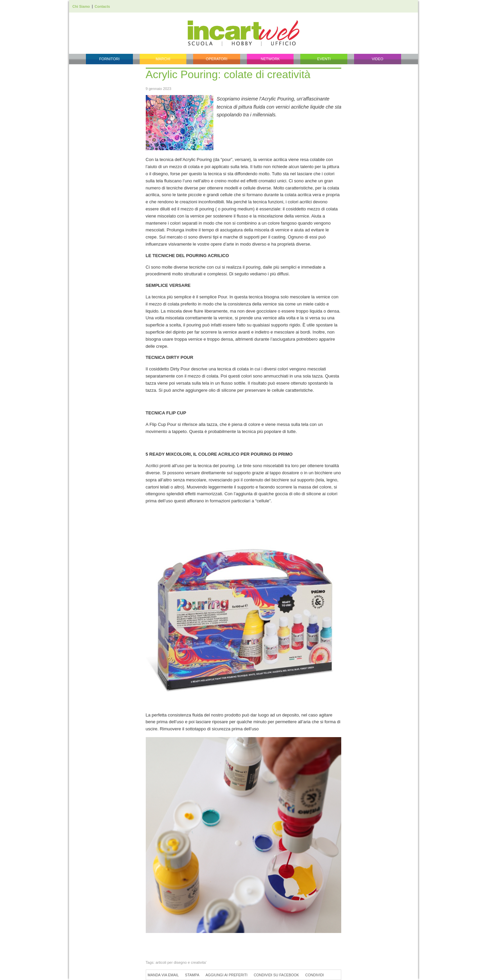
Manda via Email (163, 975)
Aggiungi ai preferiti (227, 975)
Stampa (192, 975)
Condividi (314, 975)
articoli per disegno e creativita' (181, 962)
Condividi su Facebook (276, 975)
